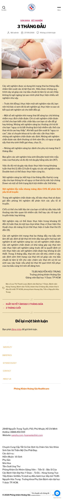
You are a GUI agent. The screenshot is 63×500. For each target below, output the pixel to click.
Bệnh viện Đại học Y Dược (38, 284)
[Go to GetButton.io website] (57, 497)
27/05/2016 (29, 33)
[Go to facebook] (57, 493)
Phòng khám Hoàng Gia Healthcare (25, 495)
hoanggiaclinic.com (33, 435)
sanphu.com (17, 435)
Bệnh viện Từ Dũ (23, 287)
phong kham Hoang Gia (33, 289)
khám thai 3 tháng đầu (39, 287)
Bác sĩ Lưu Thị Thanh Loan (16, 284)
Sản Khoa (25, 20)
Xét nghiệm (36, 20)
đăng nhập (16, 329)
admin (16, 33)
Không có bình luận (48, 33)
